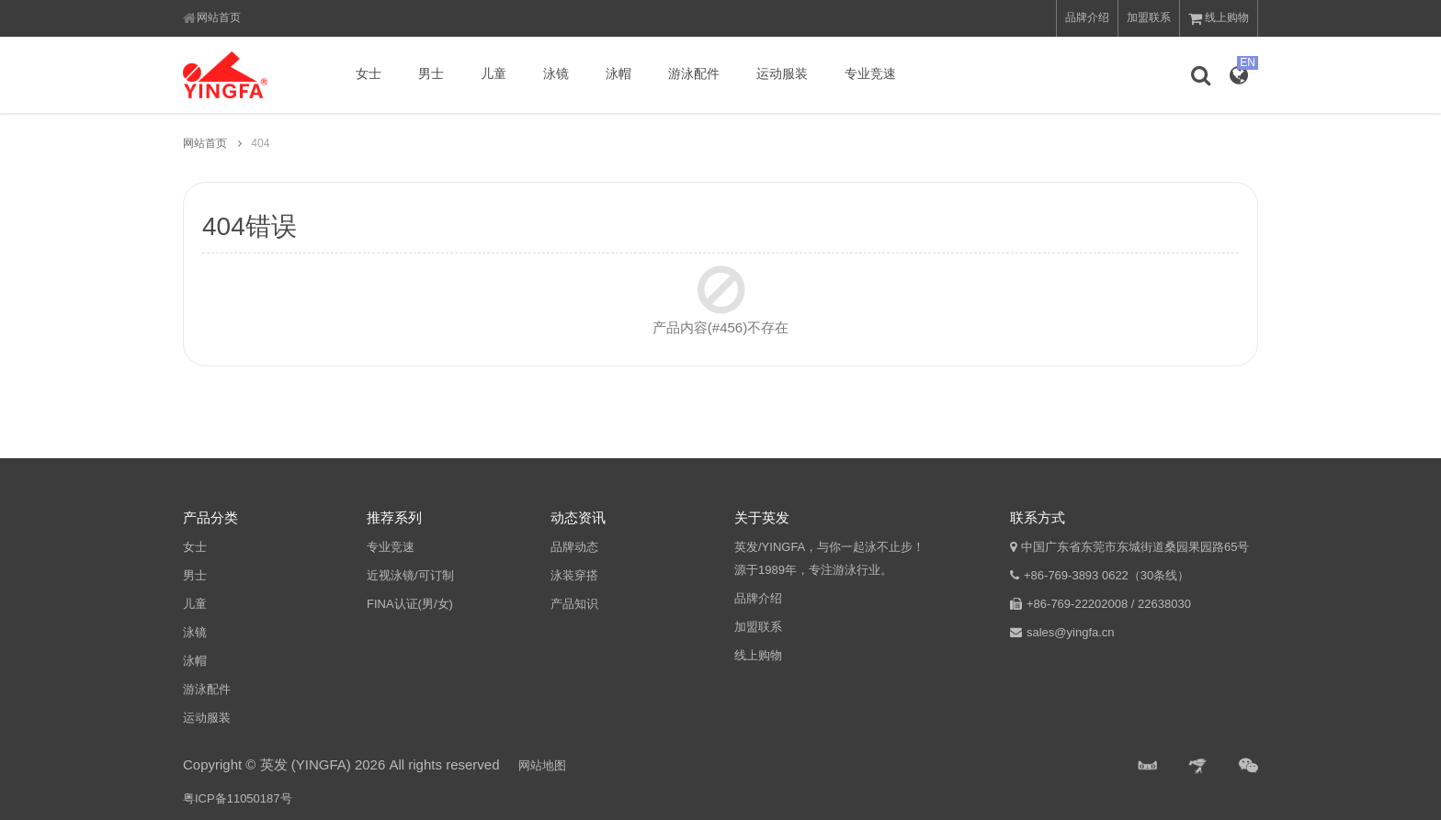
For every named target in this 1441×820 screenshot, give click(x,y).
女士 (368, 73)
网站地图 (542, 765)
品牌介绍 (1087, 17)
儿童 (493, 73)
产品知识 (574, 604)
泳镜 (556, 73)
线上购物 (1218, 18)
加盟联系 (1149, 17)
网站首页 (219, 17)
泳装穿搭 (574, 575)
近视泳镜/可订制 (410, 575)
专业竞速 (870, 73)
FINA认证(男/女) (410, 604)
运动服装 (782, 73)
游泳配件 (694, 73)
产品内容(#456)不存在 (720, 327)
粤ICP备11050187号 (237, 798)
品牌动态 (574, 547)
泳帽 (618, 73)
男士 (431, 73)
